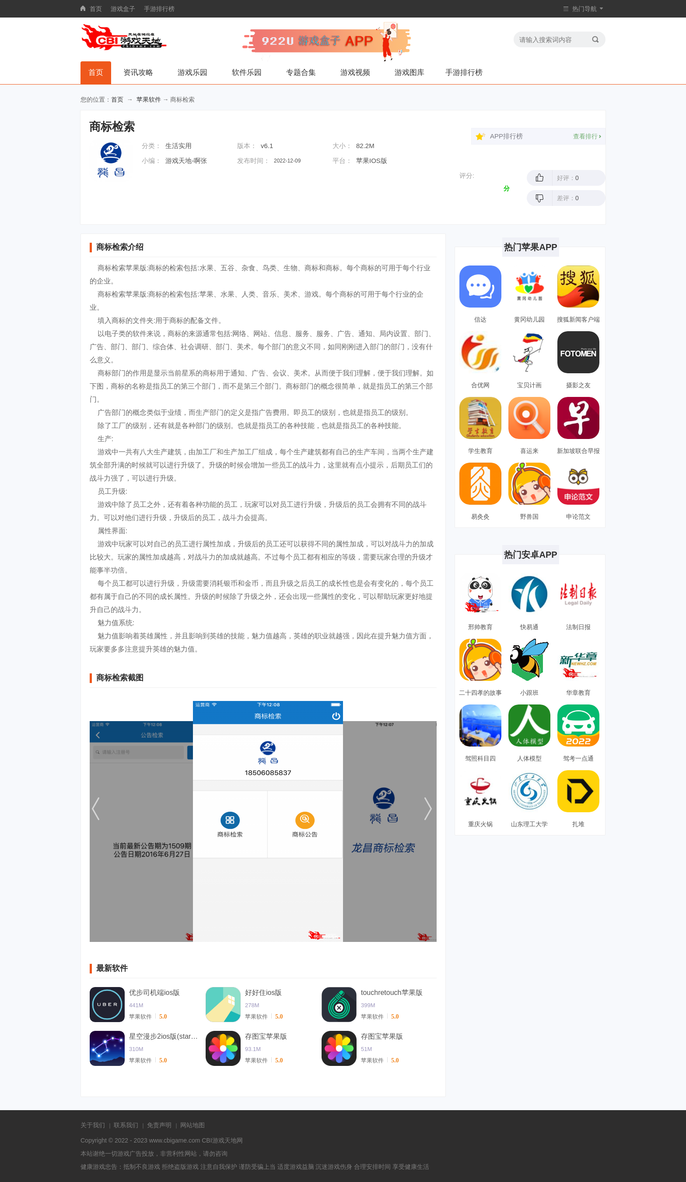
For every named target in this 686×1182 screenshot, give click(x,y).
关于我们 (92, 1125)
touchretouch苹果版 (392, 992)
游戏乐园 (192, 72)
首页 (96, 8)
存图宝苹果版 (266, 1036)
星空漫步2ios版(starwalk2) (164, 1036)
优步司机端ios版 (154, 992)
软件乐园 (247, 72)
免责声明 (159, 1125)
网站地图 (192, 1125)
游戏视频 (355, 72)
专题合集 (301, 72)
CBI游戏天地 (219, 1140)
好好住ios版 (263, 992)
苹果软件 (148, 99)
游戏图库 (409, 72)
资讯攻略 (138, 72)
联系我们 (126, 1125)
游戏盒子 (123, 8)
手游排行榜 (159, 8)
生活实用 (178, 145)
